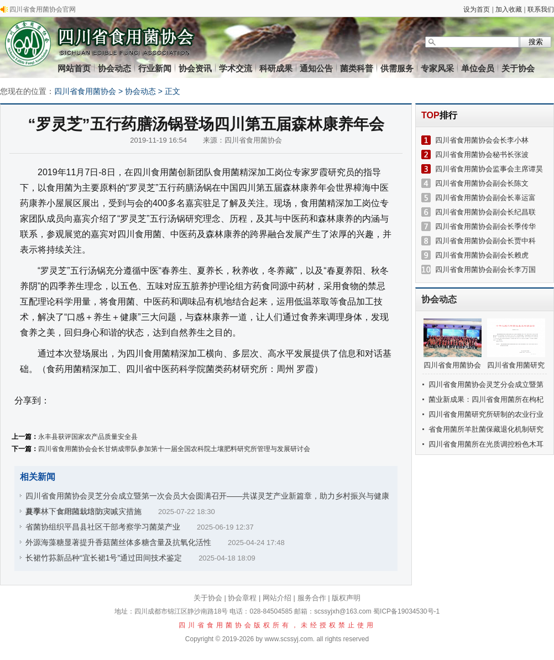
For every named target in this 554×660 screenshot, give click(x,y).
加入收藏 (508, 9)
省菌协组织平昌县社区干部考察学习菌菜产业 (102, 526)
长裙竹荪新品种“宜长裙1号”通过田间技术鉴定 (103, 557)
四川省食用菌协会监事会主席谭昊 (489, 169)
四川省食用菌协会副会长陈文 (482, 183)
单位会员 (477, 68)
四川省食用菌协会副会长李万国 (485, 269)
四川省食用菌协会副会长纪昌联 (485, 212)
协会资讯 (195, 68)
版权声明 (346, 598)
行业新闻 (154, 68)
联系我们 (540, 9)
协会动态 (114, 68)
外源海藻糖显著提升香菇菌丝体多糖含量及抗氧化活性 (118, 542)
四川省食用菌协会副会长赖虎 (482, 255)
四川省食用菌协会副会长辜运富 (485, 197)
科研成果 (275, 68)
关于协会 (518, 68)
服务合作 (311, 598)
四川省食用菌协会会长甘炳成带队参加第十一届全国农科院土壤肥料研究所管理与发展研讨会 (174, 449)
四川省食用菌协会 (85, 91)
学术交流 (235, 68)
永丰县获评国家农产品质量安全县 (88, 437)
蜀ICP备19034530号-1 (406, 611)
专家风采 (437, 68)
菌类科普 (356, 68)
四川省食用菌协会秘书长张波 (482, 154)
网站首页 (74, 68)
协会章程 (242, 598)
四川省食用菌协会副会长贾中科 (485, 241)
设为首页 (476, 9)
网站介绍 (277, 598)
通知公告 (316, 68)
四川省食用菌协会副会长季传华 (485, 226)
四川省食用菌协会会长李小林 (482, 140)
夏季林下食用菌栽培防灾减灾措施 (83, 511)
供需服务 (397, 68)
